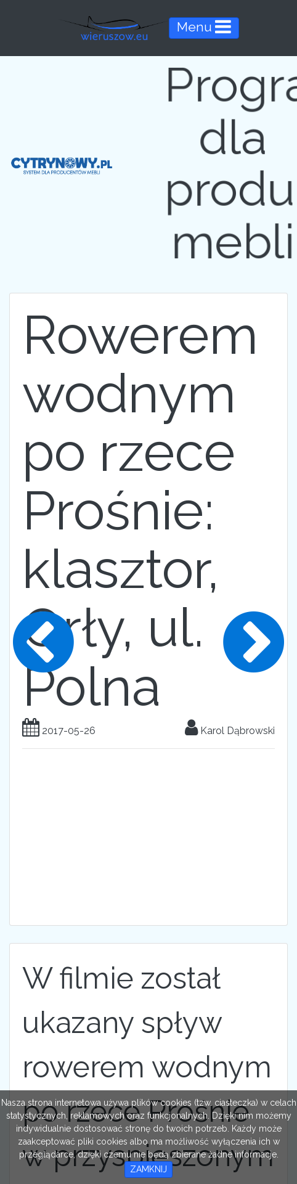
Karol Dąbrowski (230, 731)
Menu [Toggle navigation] (204, 26)
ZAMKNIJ (148, 1169)
